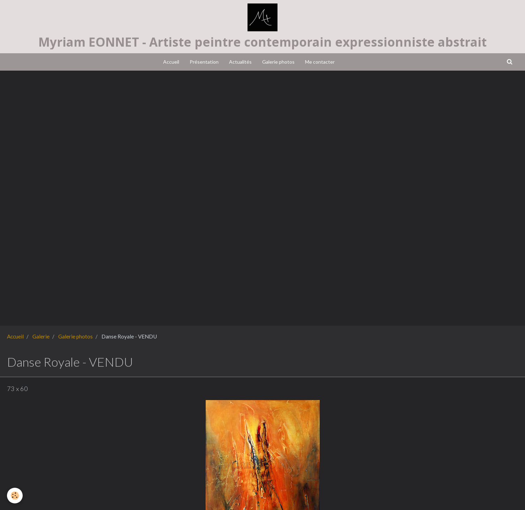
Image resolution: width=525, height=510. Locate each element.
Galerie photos (278, 62)
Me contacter (320, 62)
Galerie (41, 336)
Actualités (240, 62)
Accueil (171, 62)
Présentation (204, 62)
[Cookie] (15, 495)
